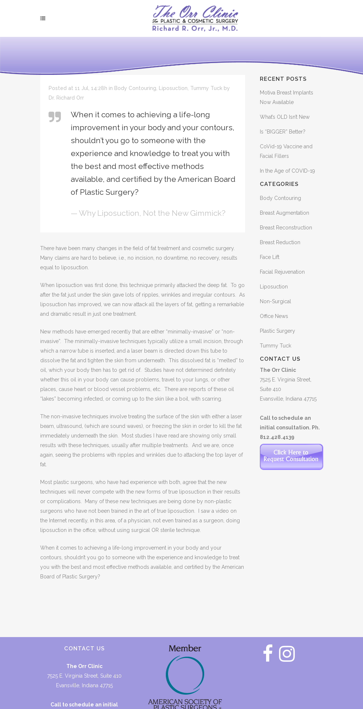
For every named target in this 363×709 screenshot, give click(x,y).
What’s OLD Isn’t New (285, 117)
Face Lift (269, 257)
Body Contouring (135, 88)
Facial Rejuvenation (282, 272)
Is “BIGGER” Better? (283, 132)
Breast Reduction (280, 242)
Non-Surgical (275, 301)
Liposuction (173, 88)
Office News (274, 316)
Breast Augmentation (284, 213)
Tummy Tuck (206, 88)
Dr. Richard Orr (66, 98)
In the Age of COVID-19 (287, 171)
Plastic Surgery (277, 331)
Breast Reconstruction (286, 228)
